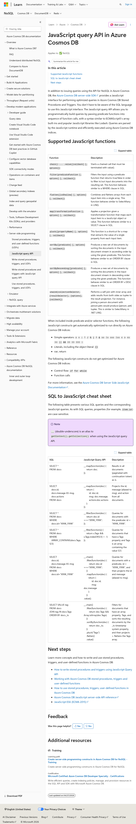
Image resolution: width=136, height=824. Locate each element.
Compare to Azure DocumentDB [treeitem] (18, 68)
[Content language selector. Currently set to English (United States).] (18, 809)
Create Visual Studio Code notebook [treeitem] (22, 126)
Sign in (128, 4)
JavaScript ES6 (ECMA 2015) (70, 702)
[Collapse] (40, 22)
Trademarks (8, 821)
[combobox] (22, 29)
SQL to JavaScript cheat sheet (66, 78)
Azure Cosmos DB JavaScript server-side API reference (85, 697)
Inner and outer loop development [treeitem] (19, 378)
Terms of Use (119, 817)
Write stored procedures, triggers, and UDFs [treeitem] (24, 261)
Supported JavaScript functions (66, 73)
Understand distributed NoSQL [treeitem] (25, 60)
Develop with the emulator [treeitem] (22, 211)
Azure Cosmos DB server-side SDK (76, 95)
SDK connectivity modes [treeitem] (21, 169)
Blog (43, 817)
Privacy (70, 817)
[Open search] (120, 4)
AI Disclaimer (9, 817)
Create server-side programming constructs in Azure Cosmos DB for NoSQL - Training (87, 761)
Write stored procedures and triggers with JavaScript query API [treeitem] (26, 273)
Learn (51, 24)
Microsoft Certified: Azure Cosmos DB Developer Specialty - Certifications (86, 776)
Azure (62, 24)
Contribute (57, 817)
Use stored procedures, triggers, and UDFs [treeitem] (23, 285)
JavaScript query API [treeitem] (22, 253)
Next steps (56, 82)
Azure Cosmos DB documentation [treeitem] (24, 36)
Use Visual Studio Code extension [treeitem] (21, 136)
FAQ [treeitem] (11, 54)
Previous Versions (28, 817)
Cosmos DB (76, 24)
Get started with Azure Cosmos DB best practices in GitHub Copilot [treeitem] (25, 148)
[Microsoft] (6, 4)
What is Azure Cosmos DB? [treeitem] (23, 48)
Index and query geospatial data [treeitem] (22, 203)
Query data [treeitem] (15, 118)
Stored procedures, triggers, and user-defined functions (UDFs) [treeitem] (26, 243)
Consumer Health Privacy (93, 817)
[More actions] (130, 24)
